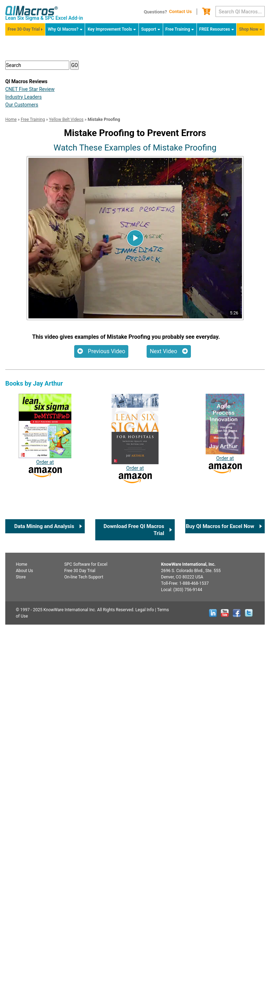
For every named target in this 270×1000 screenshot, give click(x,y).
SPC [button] (20, 186)
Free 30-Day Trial (24, 29)
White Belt (24, 403)
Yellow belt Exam (40, 258)
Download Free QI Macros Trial (134, 905)
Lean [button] (21, 157)
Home (21, 939)
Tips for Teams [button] (34, 215)
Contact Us (180, 11)
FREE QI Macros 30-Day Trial (134, 108)
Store (21, 952)
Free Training (177, 29)
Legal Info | (145, 985)
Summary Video (39, 229)
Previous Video (101, 726)
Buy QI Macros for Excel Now (220, 901)
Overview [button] (26, 128)
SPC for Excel (86, 939)
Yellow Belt (25, 414)
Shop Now (248, 29)
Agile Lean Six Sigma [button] (42, 143)
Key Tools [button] (27, 200)
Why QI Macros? (63, 29)
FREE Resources (214, 29)
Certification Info (40, 244)
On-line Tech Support (83, 952)
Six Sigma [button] (27, 171)
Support (148, 29)
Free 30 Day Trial (80, 946)
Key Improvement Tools (110, 29)
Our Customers (21, 480)
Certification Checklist (134, 365)
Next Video (169, 726)
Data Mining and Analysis (44, 901)
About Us (24, 946)
